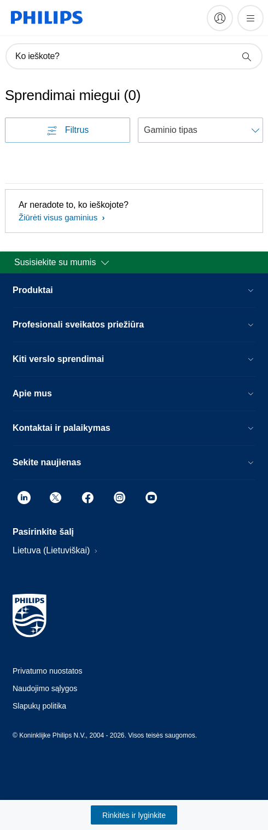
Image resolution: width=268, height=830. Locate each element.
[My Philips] (220, 18)
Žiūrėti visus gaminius (59, 217)
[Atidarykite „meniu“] (250, 18)
